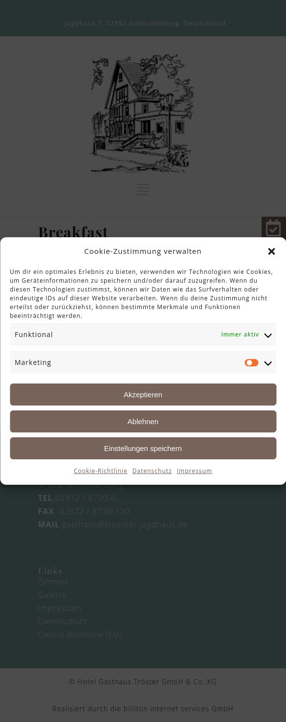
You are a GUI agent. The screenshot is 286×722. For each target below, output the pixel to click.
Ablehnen (143, 421)
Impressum (194, 471)
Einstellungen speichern (143, 448)
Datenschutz (152, 471)
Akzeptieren (143, 394)
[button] (271, 251)
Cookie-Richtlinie (101, 471)
